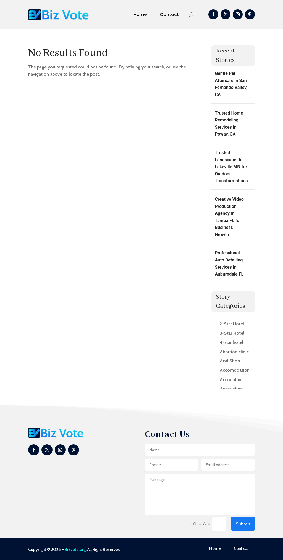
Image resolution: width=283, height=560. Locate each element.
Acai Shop (230, 360)
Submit (243, 524)
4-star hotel (231, 342)
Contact (169, 14)
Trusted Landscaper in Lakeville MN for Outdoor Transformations (231, 166)
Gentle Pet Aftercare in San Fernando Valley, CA (231, 84)
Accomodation (235, 370)
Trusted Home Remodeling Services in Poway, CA (229, 123)
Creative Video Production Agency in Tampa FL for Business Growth (229, 217)
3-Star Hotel (232, 333)
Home (140, 14)
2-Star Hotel (232, 323)
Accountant (231, 379)
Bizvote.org (75, 549)
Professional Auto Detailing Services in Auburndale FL (229, 263)
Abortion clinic (234, 351)
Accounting (231, 388)
